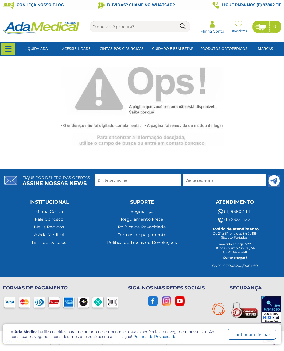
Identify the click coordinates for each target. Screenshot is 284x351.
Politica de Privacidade (154, 336)
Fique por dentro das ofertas (56, 180)
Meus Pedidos (49, 227)
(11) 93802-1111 (235, 211)
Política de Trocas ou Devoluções (142, 242)
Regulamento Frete (142, 219)
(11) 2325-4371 (235, 219)
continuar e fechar (251, 335)
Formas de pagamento (141, 234)
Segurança (142, 211)
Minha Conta (49, 211)
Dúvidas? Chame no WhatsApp (136, 4)
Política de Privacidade (142, 227)
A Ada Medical (49, 234)
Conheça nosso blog (33, 4)
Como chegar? (235, 257)
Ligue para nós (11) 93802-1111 (246, 5)
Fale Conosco (49, 219)
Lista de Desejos (49, 242)
